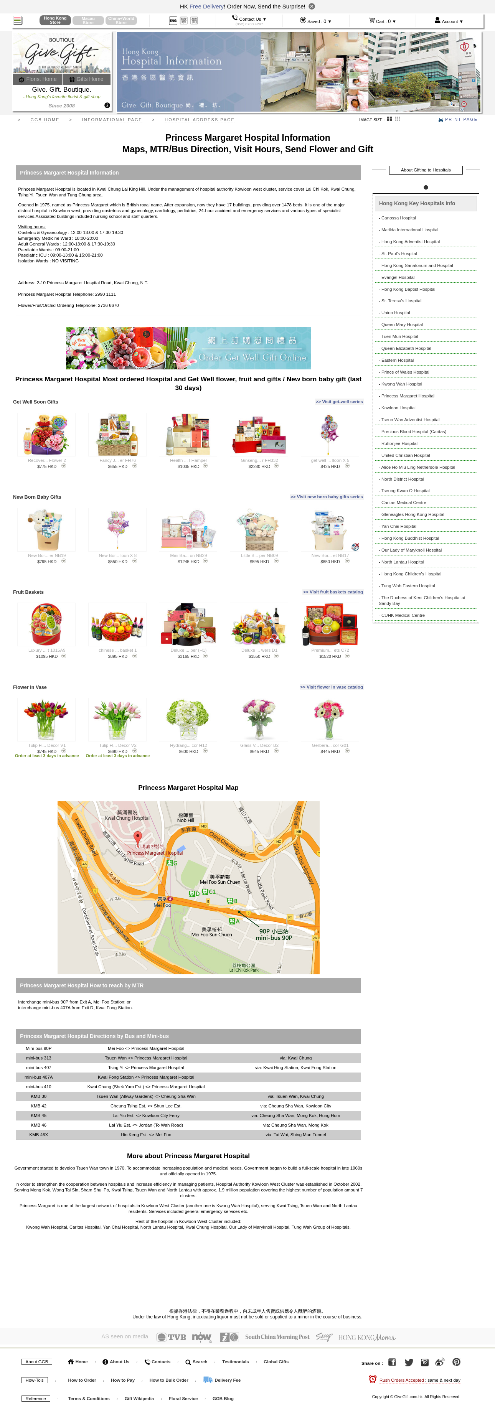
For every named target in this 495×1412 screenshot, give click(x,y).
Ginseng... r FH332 (259, 455)
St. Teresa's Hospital (401, 300)
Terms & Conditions (89, 1378)
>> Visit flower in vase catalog (331, 671)
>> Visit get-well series (339, 399)
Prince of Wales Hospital (405, 372)
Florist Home (38, 79)
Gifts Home (86, 79)
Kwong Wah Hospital (401, 384)
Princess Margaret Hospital (407, 396)
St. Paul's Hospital (399, 253)
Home (78, 1342)
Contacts (157, 1342)
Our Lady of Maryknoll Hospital (411, 550)
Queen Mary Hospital (402, 324)
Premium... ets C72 (330, 637)
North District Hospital (402, 479)
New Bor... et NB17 (330, 546)
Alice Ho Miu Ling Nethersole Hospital (418, 467)
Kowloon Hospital (398, 407)
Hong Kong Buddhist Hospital (410, 538)
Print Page (458, 119)
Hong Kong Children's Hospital (411, 574)
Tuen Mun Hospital (399, 336)
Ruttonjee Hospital (399, 443)
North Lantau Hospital (402, 562)
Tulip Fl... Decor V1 (47, 727)
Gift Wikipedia (139, 1378)
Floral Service (183, 1378)
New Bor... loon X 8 (118, 546)
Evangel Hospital (397, 277)
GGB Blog (223, 1378)
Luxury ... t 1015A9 (47, 637)
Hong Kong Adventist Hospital (410, 241)
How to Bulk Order (170, 1360)
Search (196, 1342)
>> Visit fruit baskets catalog (333, 580)
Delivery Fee (222, 1360)
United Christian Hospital (405, 455)
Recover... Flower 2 (47, 455)
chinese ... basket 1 (118, 637)
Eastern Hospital (397, 360)
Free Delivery (207, 6)
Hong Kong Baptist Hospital (408, 289)
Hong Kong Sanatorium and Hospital (417, 265)
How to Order (82, 1360)
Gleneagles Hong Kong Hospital (412, 514)
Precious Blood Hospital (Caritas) (413, 431)
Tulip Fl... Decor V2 (118, 727)
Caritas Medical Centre (403, 502)
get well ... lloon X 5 (330, 455)
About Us (115, 1342)
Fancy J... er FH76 (118, 455)
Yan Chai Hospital (398, 526)
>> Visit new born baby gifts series (326, 490)
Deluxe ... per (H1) (189, 637)
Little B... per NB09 (259, 546)
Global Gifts (276, 1342)
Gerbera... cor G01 (330, 727)
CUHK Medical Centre (403, 615)
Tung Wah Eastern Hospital (408, 585)
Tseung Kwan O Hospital (405, 490)
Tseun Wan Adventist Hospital (410, 419)
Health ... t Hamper (188, 455)
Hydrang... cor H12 (188, 727)
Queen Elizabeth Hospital (406, 348)
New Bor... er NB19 (47, 546)
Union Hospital (395, 312)
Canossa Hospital (398, 218)
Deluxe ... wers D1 (259, 637)
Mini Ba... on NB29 (188, 546)
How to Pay (123, 1360)
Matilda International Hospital (409, 229)
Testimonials (235, 1342)
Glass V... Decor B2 (259, 727)
